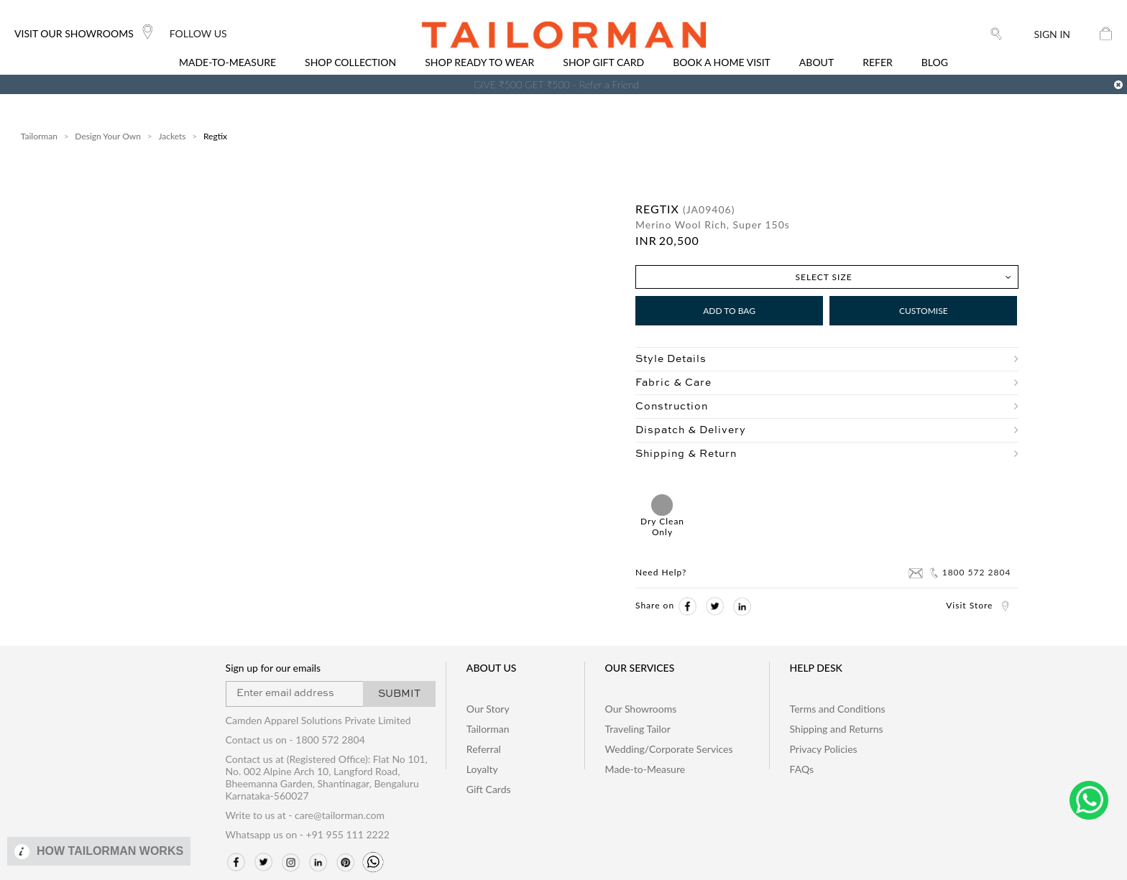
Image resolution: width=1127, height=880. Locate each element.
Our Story (488, 709)
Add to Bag (729, 310)
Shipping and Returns (836, 729)
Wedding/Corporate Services (669, 749)
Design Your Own (108, 136)
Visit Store (978, 605)
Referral (483, 749)
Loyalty (482, 769)
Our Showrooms (641, 709)
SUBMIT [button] (399, 694)
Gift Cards (488, 789)
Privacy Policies (823, 749)
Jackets (171, 136)
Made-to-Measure (645, 769)
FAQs (802, 769)
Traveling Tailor (638, 729)
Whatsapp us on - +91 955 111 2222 (308, 834)
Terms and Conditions (838, 709)
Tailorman (39, 136)
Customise (923, 310)
